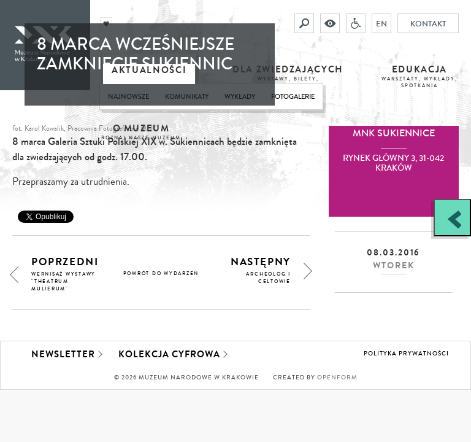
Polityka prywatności (406, 353)
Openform (337, 377)
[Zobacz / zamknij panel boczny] (452, 217)
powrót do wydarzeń (161, 273)
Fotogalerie (293, 96)
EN (381, 23)
